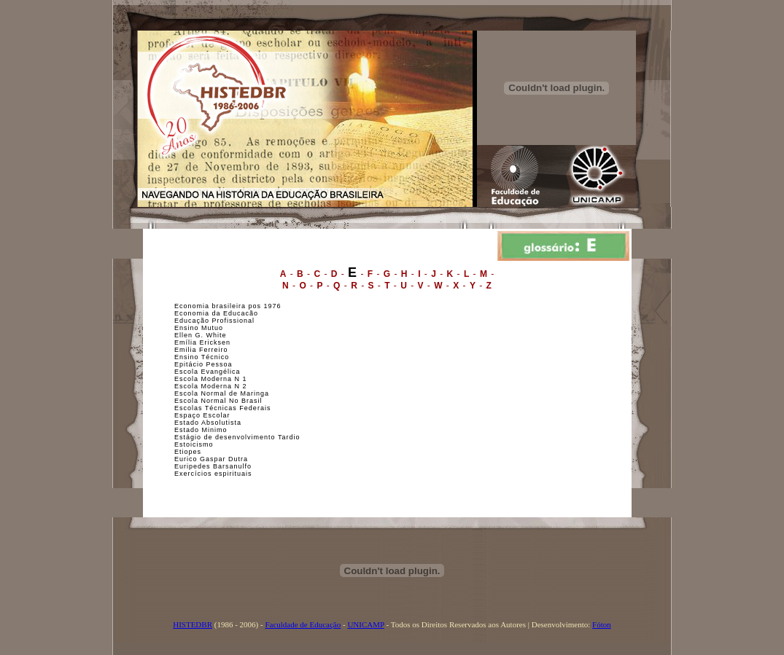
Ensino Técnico (201, 357)
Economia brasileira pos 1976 (228, 306)
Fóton (601, 624)
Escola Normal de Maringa (221, 393)
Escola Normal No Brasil (218, 400)
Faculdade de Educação (303, 624)
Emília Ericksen (202, 342)
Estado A (190, 422)
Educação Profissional (214, 320)
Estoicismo (194, 444)
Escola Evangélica (207, 371)
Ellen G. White (200, 335)
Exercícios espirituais (213, 473)
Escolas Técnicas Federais (222, 408)
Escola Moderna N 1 (210, 379)
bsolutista (223, 422)
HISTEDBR (192, 624)
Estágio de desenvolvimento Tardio (237, 437)
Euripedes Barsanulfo (213, 466)
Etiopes (187, 451)
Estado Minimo (201, 430)
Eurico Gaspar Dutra (211, 459)
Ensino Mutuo (198, 328)
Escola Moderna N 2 (210, 386)
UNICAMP (365, 624)
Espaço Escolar (202, 415)
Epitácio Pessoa (203, 364)
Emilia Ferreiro (201, 349)
